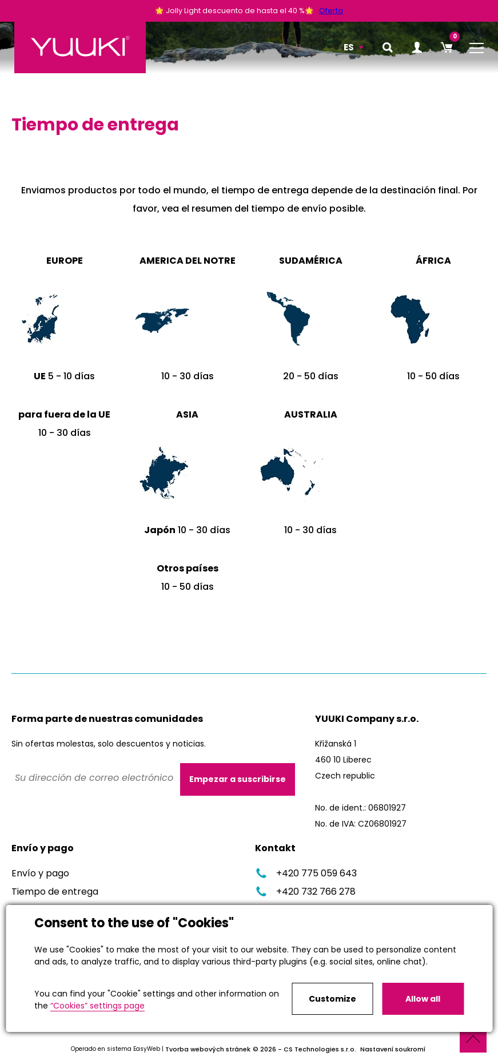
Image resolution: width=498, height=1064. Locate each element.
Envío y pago (40, 873)
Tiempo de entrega (54, 891)
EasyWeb (146, 1049)
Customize (332, 999)
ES (349, 47)
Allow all (422, 999)
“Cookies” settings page (97, 1005)
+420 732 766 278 (305, 891)
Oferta (331, 10)
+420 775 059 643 (306, 873)
